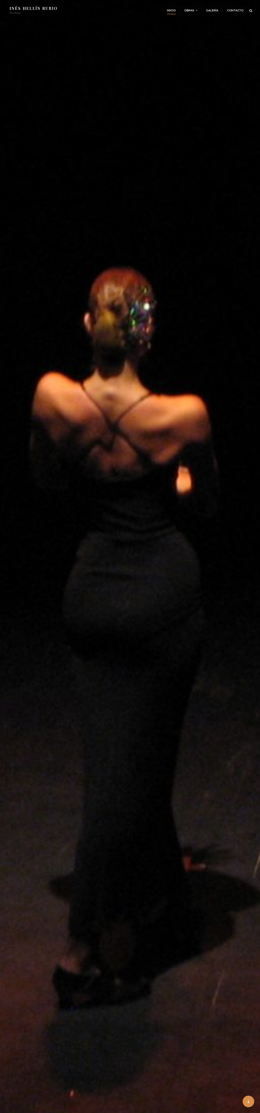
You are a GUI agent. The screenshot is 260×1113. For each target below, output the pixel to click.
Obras (192, 10)
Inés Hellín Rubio (34, 8)
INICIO (171, 10)
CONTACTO (235, 10)
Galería (212, 10)
